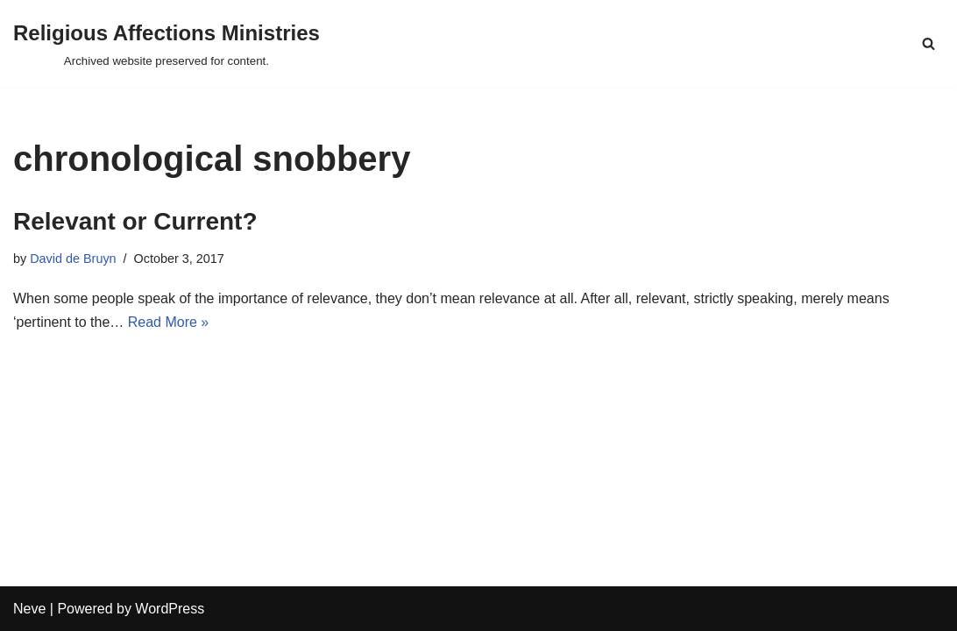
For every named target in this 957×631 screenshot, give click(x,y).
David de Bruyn (73, 259)
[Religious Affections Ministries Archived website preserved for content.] (166, 43)
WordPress (169, 608)
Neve (29, 608)
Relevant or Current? (135, 221)
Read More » (168, 322)
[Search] (928, 43)
